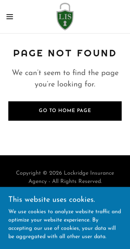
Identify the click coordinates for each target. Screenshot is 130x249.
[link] (65, 16)
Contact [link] (64, 198)
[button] (12, 17)
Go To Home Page (65, 110)
